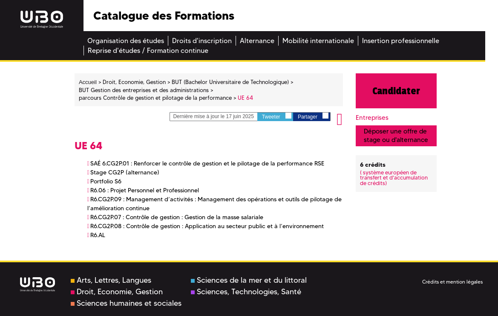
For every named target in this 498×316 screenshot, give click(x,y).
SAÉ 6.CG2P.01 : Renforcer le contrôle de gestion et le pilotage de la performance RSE (207, 163)
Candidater (396, 90)
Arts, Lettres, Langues (111, 280)
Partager (313, 116)
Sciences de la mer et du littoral (249, 280)
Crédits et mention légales (452, 281)
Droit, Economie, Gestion (117, 291)
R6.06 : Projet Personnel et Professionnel (144, 190)
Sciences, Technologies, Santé (246, 291)
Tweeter (276, 116)
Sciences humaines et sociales (126, 303)
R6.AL (97, 235)
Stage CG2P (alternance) (124, 172)
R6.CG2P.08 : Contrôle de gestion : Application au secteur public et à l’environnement (207, 226)
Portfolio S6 (105, 181)
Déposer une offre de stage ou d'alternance (396, 135)
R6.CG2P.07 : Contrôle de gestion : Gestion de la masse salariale (176, 217)
